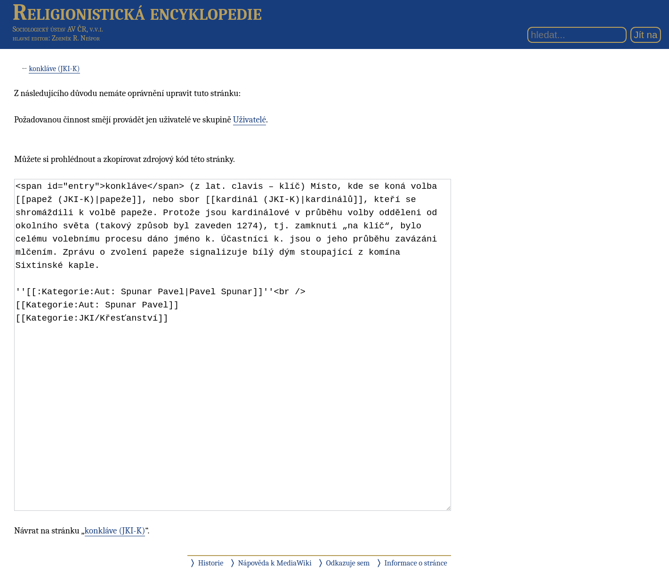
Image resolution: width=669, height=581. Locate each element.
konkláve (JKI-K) (54, 69)
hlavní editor (30, 38)
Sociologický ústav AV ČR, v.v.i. (58, 28)
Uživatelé (249, 119)
